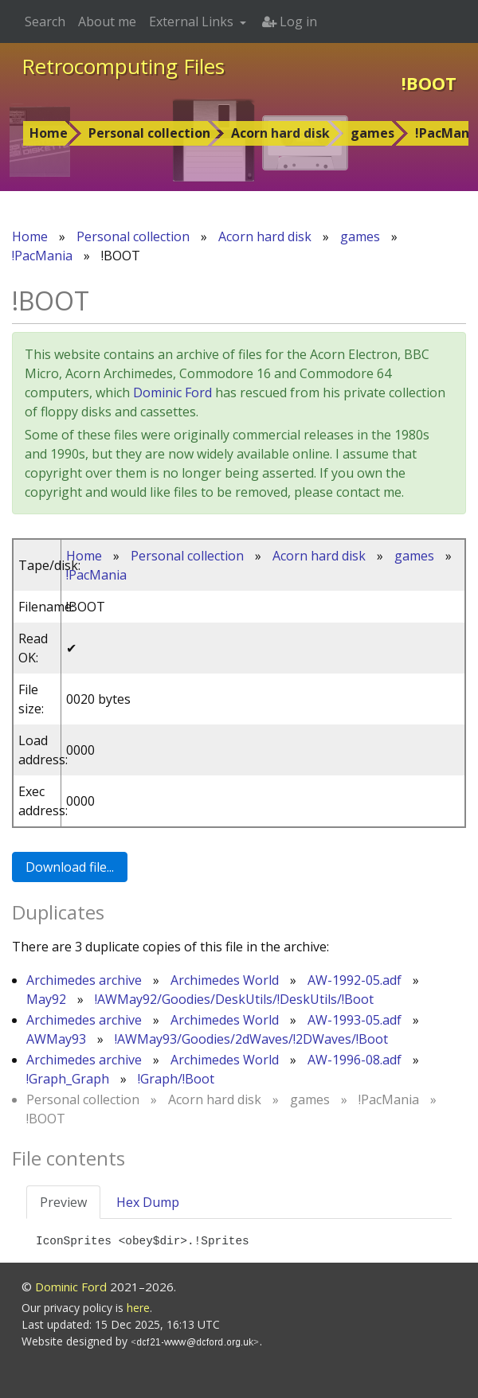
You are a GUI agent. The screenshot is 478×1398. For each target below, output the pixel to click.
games (372, 133)
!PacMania (42, 255)
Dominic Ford (172, 392)
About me (107, 21)
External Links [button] (193, 21)
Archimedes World (224, 980)
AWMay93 (56, 1039)
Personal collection (149, 133)
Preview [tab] (63, 1202)
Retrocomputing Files (123, 66)
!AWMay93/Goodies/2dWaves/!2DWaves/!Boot (251, 1039)
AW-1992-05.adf (355, 980)
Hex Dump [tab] (147, 1202)
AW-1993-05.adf (355, 1020)
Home (48, 133)
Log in (289, 21)
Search (45, 21)
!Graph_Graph (67, 1079)
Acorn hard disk (280, 133)
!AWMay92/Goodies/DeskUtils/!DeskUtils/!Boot (234, 999)
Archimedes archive (84, 980)
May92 (46, 999)
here (138, 1307)
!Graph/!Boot (176, 1079)
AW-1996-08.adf (355, 1059)
